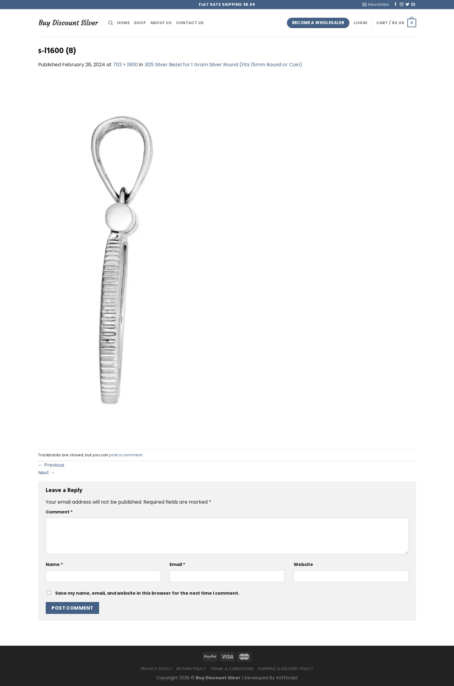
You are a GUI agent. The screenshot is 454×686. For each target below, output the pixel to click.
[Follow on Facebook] (395, 4)
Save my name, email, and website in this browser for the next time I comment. (147, 593)
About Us (161, 22)
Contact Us (190, 22)
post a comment (125, 455)
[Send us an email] (413, 4)
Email (177, 564)
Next (46, 472)
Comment (59, 512)
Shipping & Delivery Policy (285, 668)
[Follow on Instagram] (401, 4)
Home (123, 22)
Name (54, 564)
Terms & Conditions (232, 668)
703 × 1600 (125, 64)
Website (303, 564)
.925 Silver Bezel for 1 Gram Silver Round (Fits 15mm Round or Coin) (223, 64)
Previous (51, 465)
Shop (140, 22)
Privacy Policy (157, 668)
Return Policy (191, 668)
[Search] (110, 23)
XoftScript (287, 678)
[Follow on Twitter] (407, 4)
